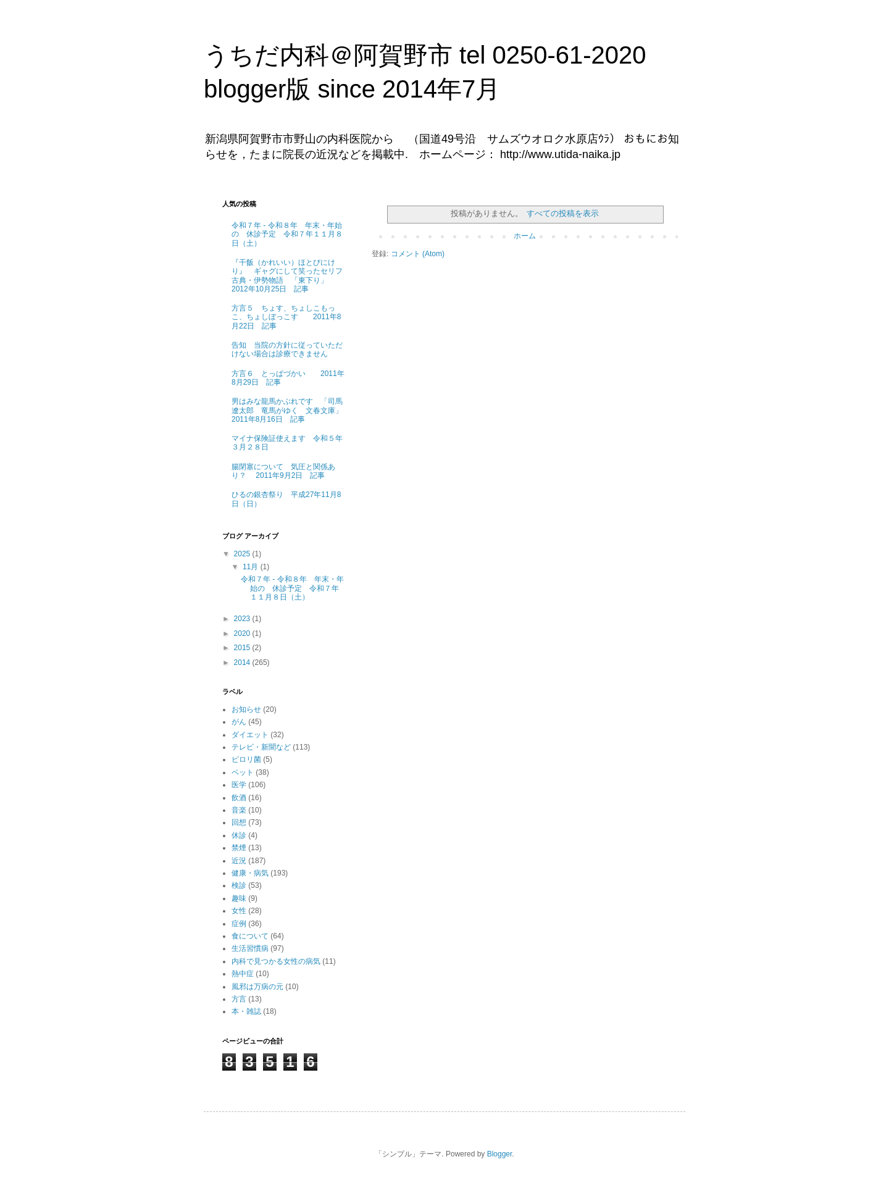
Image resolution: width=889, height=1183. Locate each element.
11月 (252, 566)
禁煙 (239, 847)
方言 (239, 999)
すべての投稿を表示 (563, 213)
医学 (239, 784)
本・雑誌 (246, 1011)
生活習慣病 (250, 948)
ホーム (525, 236)
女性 (239, 910)
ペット (243, 772)
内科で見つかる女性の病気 (276, 961)
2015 (243, 647)
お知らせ (246, 709)
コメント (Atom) (417, 253)
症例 (239, 923)
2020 (243, 633)
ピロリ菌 (246, 759)
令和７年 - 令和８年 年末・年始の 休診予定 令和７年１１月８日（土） (287, 234)
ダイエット (250, 734)
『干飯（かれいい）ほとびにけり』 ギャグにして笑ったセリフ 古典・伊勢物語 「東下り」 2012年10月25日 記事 (291, 275)
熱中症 (243, 973)
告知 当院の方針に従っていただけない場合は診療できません (287, 349)
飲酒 (239, 797)
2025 (243, 554)
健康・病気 (250, 873)
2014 (243, 662)
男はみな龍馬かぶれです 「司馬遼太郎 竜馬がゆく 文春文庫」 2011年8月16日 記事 (287, 410)
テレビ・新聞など (261, 747)
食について (250, 936)
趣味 (239, 898)
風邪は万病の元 (257, 986)
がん (239, 721)
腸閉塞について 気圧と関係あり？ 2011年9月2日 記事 (283, 471)
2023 (243, 618)
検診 (239, 885)
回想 (239, 822)
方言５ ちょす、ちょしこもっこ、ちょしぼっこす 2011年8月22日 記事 (286, 317)
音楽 (239, 810)
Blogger (499, 1154)
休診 (239, 835)
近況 (239, 860)
